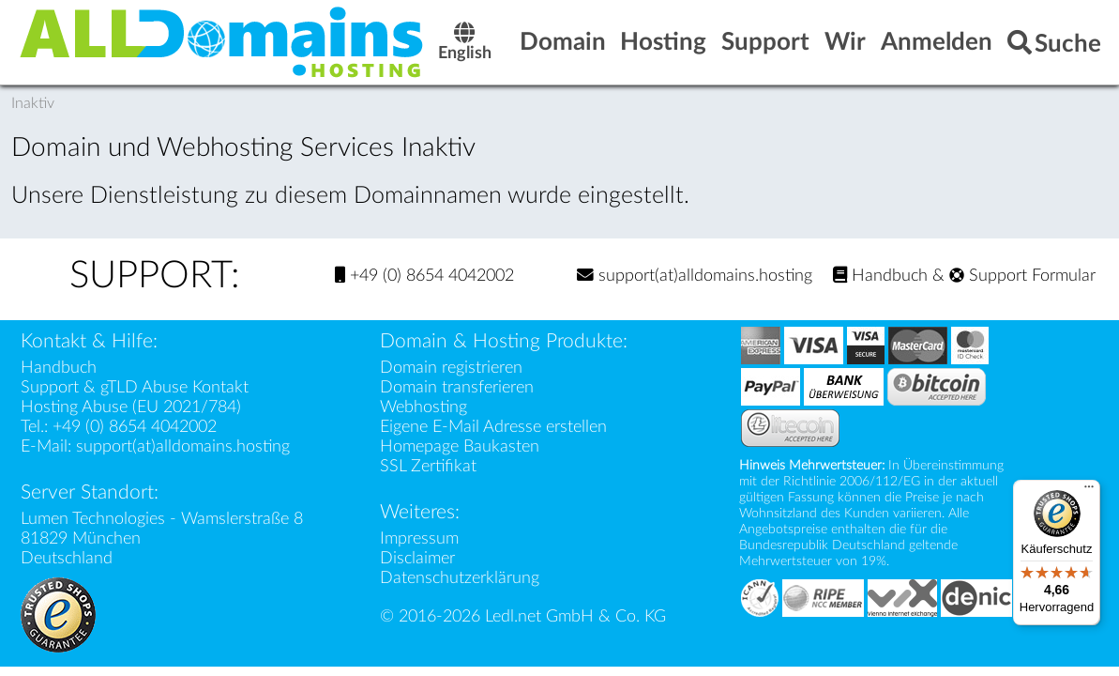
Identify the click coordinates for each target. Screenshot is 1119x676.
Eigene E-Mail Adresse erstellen (493, 427)
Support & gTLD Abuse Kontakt (135, 387)
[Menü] (1089, 491)
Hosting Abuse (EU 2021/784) (131, 407)
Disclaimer (417, 558)
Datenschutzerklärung (459, 578)
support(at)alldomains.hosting (694, 276)
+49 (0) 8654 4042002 (424, 276)
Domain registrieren (451, 368)
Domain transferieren (457, 387)
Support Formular (1022, 276)
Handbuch (880, 276)
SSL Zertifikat (428, 466)
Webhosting (423, 407)
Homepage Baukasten (459, 446)
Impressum (419, 538)
